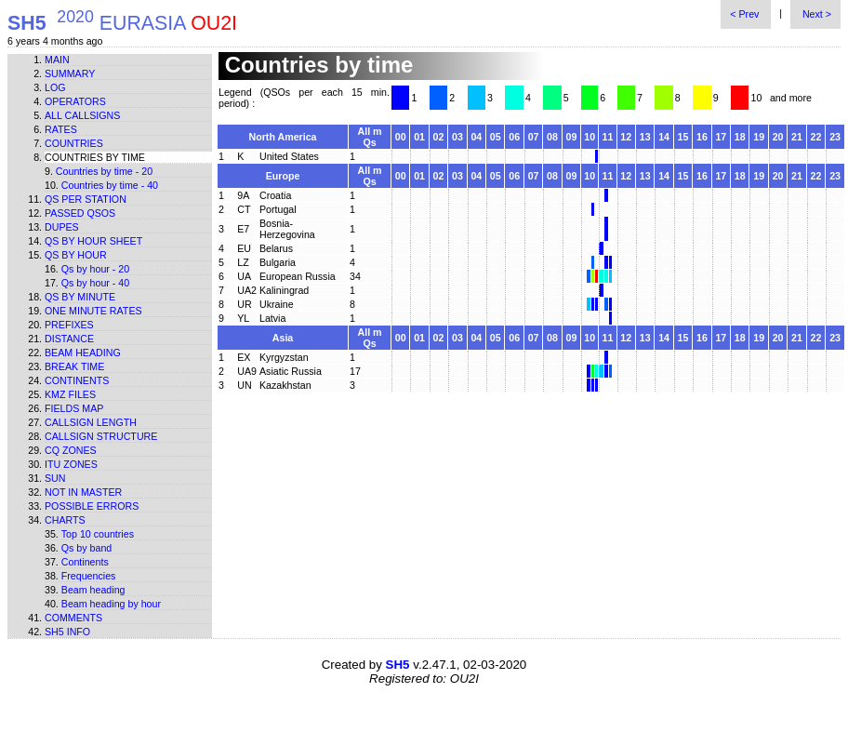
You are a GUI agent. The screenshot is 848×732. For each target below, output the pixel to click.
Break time (74, 366)
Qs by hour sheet (93, 240)
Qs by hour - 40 (95, 282)
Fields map (74, 408)
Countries (74, 143)
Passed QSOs (80, 213)
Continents (77, 380)
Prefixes (69, 324)
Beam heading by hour (111, 603)
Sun (55, 478)
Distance (69, 338)
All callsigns (82, 115)
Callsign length (91, 422)
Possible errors (92, 506)
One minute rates (93, 310)
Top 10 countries (97, 533)
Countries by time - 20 (104, 171)
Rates (61, 129)
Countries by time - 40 (109, 185)
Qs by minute (80, 296)
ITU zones (71, 464)
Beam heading (83, 352)
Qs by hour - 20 (95, 268)
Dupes (62, 227)
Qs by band (87, 547)
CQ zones (71, 450)
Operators (75, 101)
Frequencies (88, 575)
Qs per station (85, 199)
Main (57, 59)
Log (55, 87)
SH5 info (67, 631)
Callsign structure (101, 436)
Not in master (83, 492)
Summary (70, 73)
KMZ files (70, 394)
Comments (73, 617)
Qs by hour (76, 254)
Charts (65, 520)
